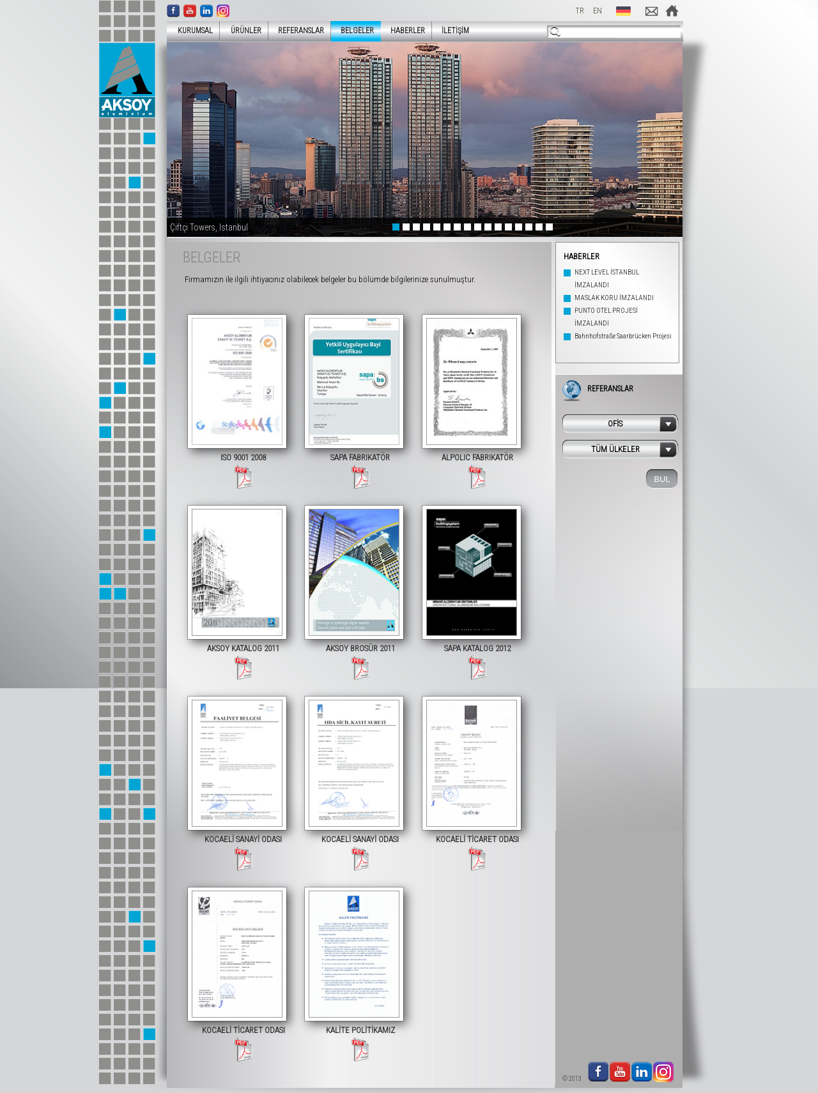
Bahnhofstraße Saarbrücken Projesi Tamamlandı (623, 342)
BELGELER (357, 30)
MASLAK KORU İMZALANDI (614, 298)
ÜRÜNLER (242, 30)
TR (579, 10)
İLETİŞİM (455, 30)
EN (597, 10)
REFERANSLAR (301, 30)
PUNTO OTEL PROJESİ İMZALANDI (606, 317)
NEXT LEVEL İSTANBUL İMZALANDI (607, 278)
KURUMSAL (191, 30)
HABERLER (407, 30)
